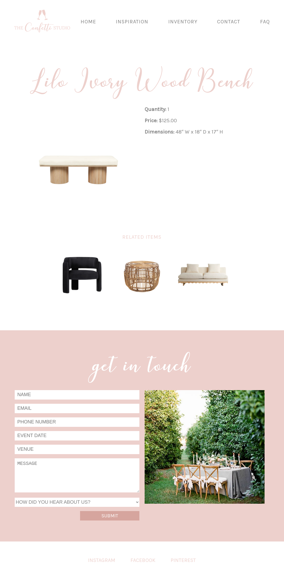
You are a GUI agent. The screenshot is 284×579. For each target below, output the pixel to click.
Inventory (182, 22)
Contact (228, 22)
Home (88, 22)
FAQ (265, 22)
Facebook (142, 560)
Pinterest (183, 560)
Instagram (101, 560)
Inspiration (132, 22)
